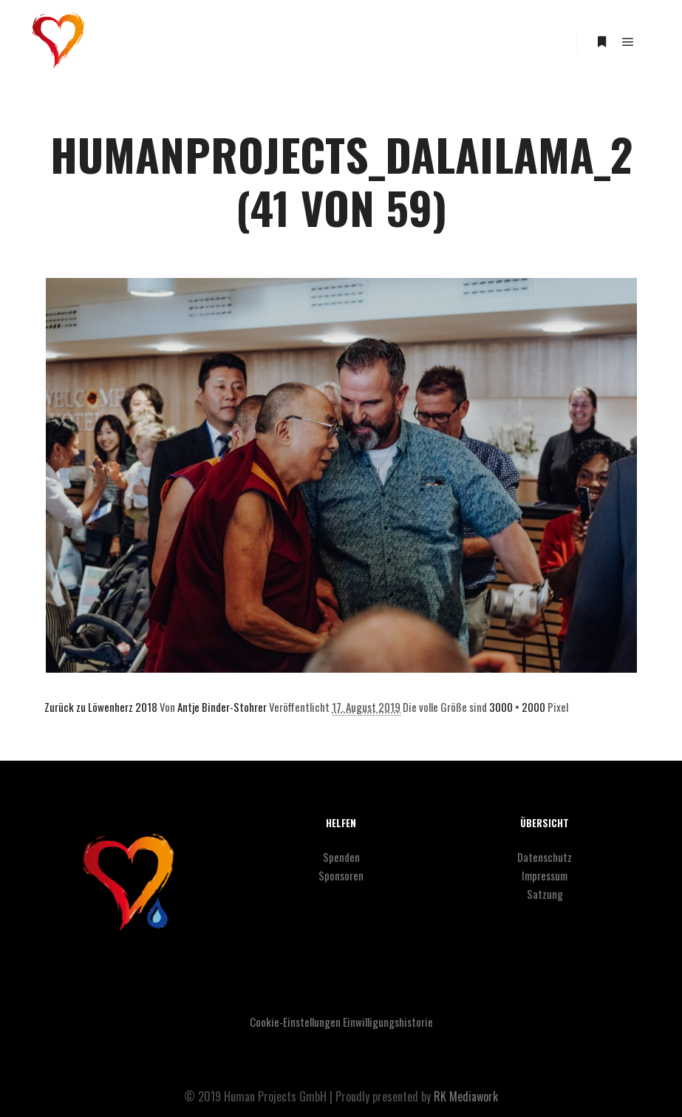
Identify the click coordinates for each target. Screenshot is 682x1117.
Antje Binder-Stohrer (222, 707)
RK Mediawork (466, 1096)
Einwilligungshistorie (388, 1022)
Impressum (544, 875)
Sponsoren (341, 875)
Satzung (545, 894)
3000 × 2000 (517, 707)
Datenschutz (544, 857)
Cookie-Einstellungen (295, 1022)
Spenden (341, 857)
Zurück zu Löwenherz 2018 (100, 707)
